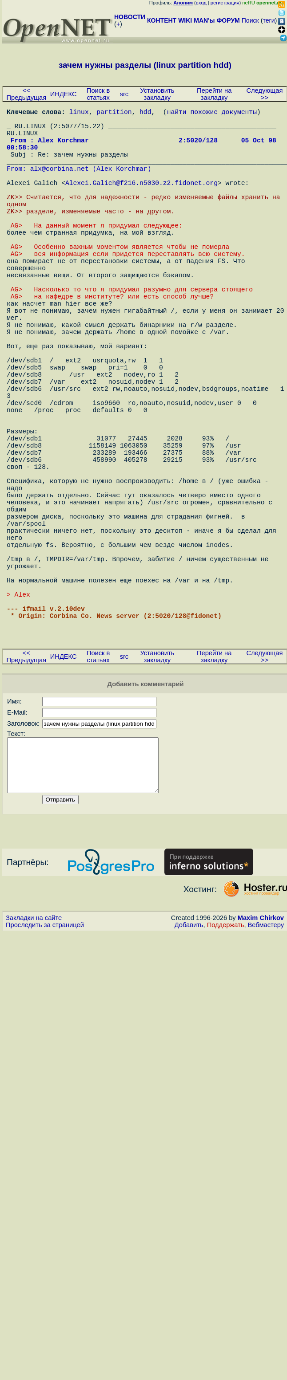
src (124, 94)
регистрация (225, 2)
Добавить (189, 1066)
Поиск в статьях (98, 94)
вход (201, 2)
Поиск (250, 20)
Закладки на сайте (34, 1059)
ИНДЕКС (63, 94)
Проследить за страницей (45, 1066)
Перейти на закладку (214, 94)
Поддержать (225, 1066)
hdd (145, 113)
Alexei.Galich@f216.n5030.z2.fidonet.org (141, 201)
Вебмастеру (266, 1066)
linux (79, 113)
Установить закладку (157, 94)
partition (114, 113)
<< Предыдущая (27, 94)
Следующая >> (264, 94)
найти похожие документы (212, 113)
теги (269, 20)
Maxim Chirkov (261, 1059)
